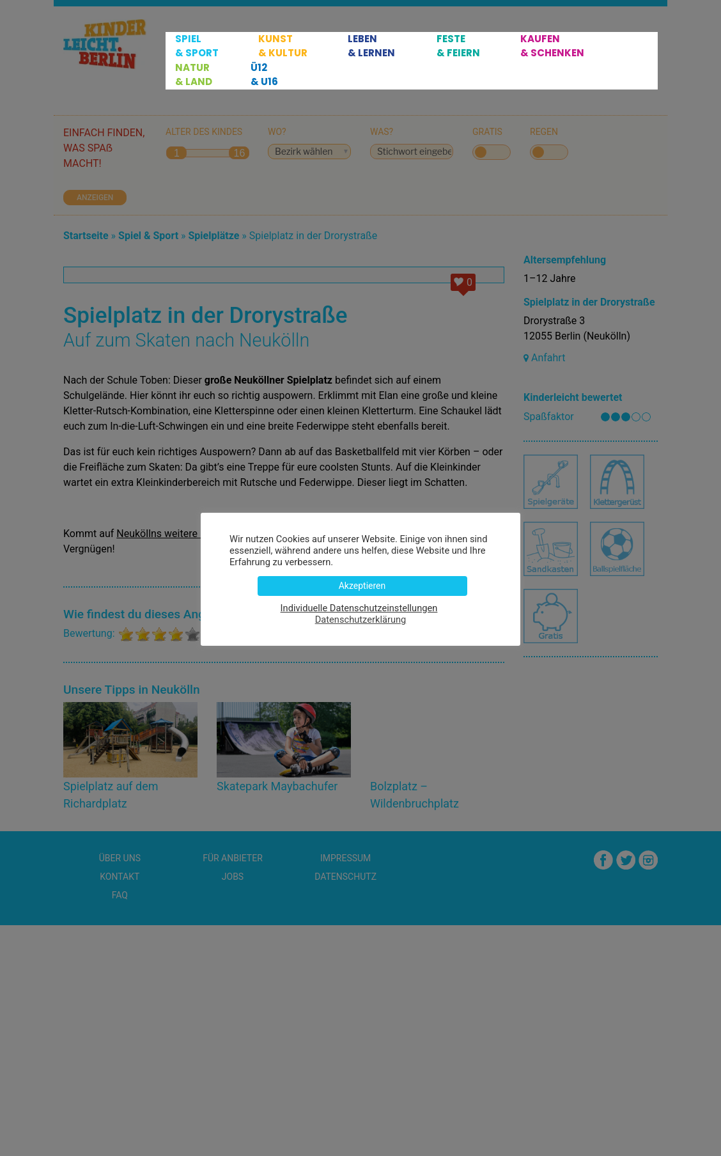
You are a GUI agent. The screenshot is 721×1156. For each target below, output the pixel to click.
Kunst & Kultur (282, 45)
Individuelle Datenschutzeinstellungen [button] (359, 608)
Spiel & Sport (197, 45)
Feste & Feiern (458, 45)
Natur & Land (193, 74)
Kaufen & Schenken (552, 45)
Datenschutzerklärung (361, 619)
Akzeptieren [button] (362, 586)
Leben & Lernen (371, 45)
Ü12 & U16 (264, 74)
